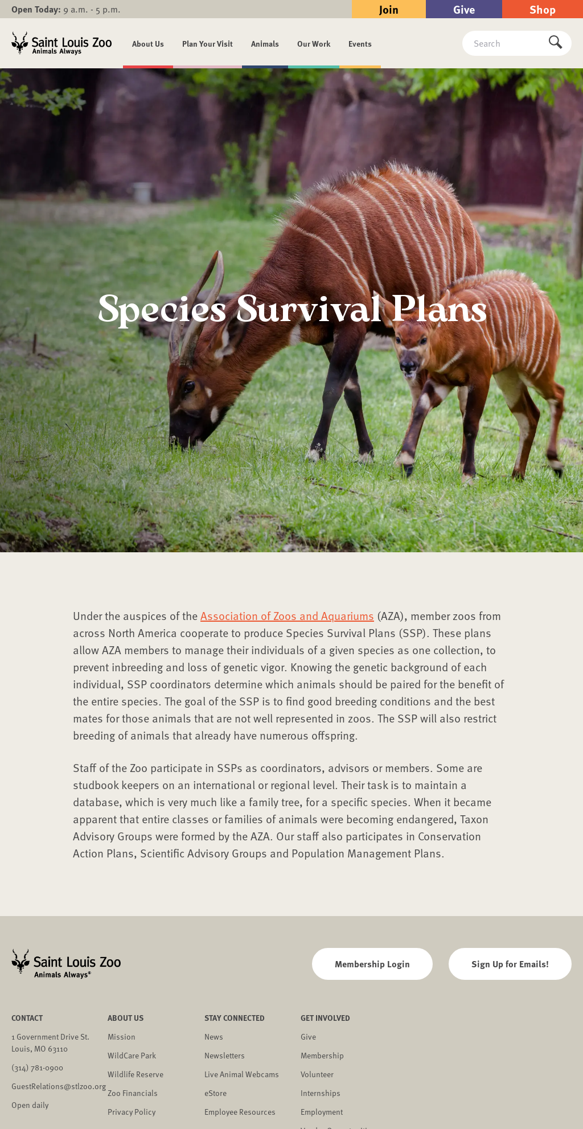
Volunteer (317, 1074)
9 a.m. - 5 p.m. (66, 9)
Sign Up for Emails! (510, 963)
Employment (322, 1112)
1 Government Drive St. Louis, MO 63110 (50, 1042)
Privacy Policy (131, 1112)
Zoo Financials (133, 1093)
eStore (215, 1093)
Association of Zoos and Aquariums (287, 615)
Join (389, 9)
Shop (542, 9)
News (213, 1036)
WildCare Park (132, 1055)
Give (464, 9)
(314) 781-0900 (37, 1067)
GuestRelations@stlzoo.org (58, 1086)
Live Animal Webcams (241, 1074)
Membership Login (372, 963)
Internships (320, 1093)
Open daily (29, 1105)
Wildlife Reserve (135, 1074)
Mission (122, 1036)
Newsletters (224, 1055)
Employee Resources (240, 1112)
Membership (322, 1055)
